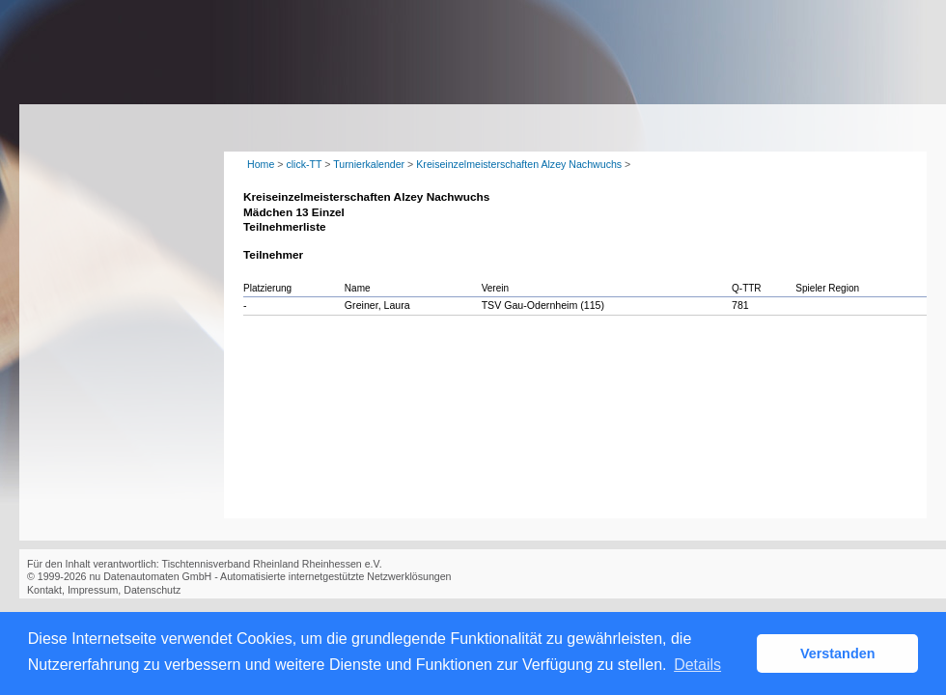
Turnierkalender (368, 164)
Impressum (93, 590)
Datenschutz (152, 590)
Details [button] (697, 664)
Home (260, 164)
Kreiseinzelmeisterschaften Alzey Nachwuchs (519, 164)
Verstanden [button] (838, 653)
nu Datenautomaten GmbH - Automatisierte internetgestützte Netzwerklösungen (270, 576)
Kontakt (44, 590)
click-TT (303, 164)
